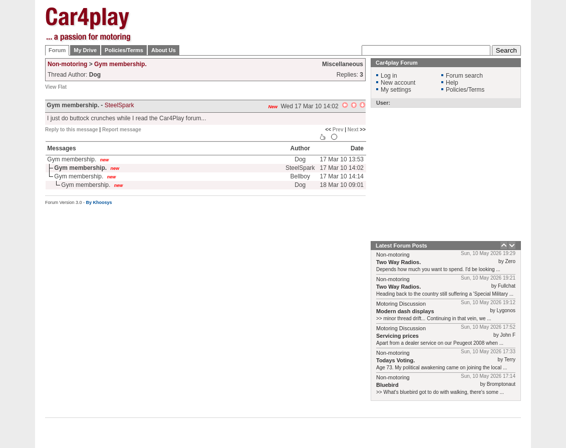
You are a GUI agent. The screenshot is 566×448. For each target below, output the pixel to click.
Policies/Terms (124, 50)
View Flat (56, 87)
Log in (389, 75)
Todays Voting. (395, 360)
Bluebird (387, 385)
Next (353, 129)
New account (398, 82)
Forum (57, 50)
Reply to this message (71, 129)
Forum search (464, 75)
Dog (300, 159)
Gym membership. (120, 64)
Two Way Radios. (398, 262)
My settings (396, 89)
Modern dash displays (405, 311)
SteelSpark (119, 105)
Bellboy (300, 176)
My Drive (85, 50)
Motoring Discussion (401, 304)
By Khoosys (99, 202)
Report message (121, 129)
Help (452, 82)
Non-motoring (67, 64)
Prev (338, 129)
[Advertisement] (339, 31)
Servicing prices (397, 336)
